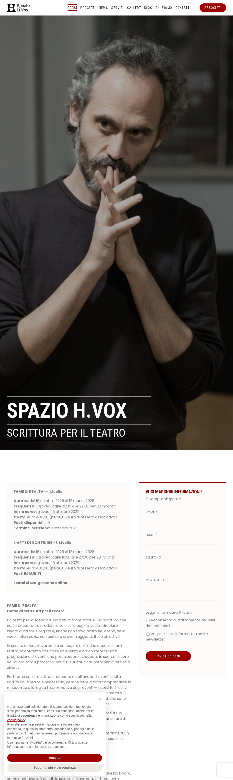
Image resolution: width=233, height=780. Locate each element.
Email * (151, 535)
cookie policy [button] (16, 720)
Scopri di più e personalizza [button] (55, 767)
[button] (99, 699)
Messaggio (155, 580)
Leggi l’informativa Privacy (169, 612)
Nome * (151, 512)
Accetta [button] (55, 757)
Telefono (153, 557)
